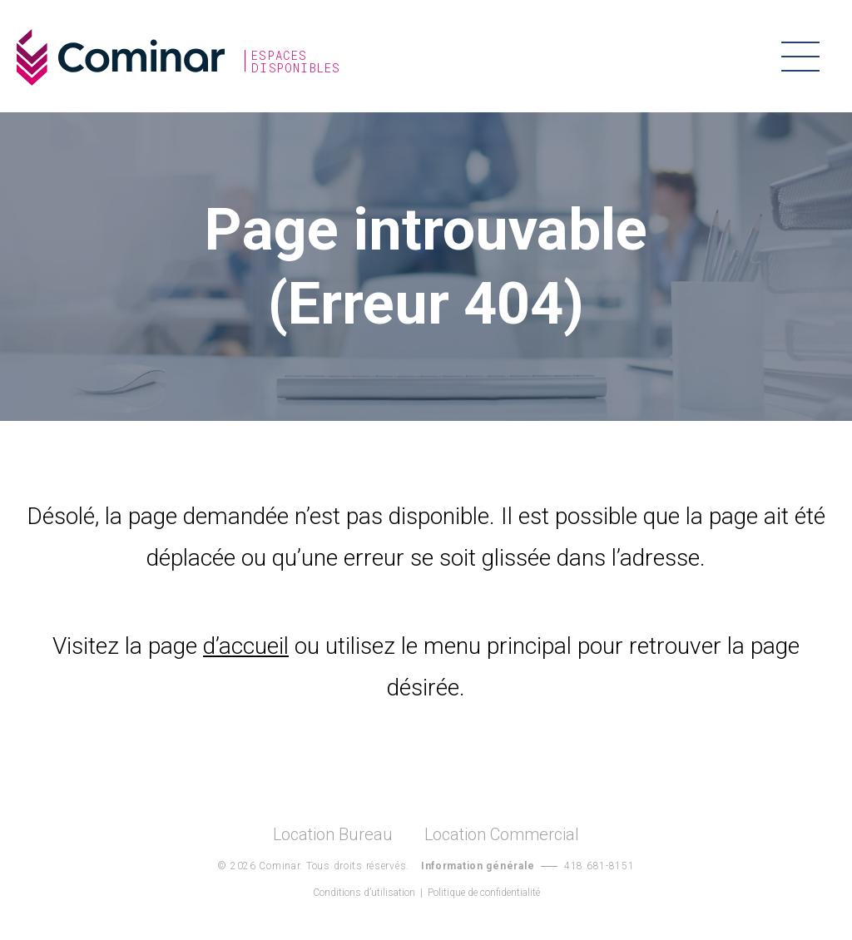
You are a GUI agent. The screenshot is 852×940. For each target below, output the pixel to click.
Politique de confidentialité (484, 892)
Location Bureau (333, 834)
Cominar (121, 57)
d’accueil (246, 646)
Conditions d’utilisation (364, 892)
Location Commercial (501, 834)
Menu (800, 56)
